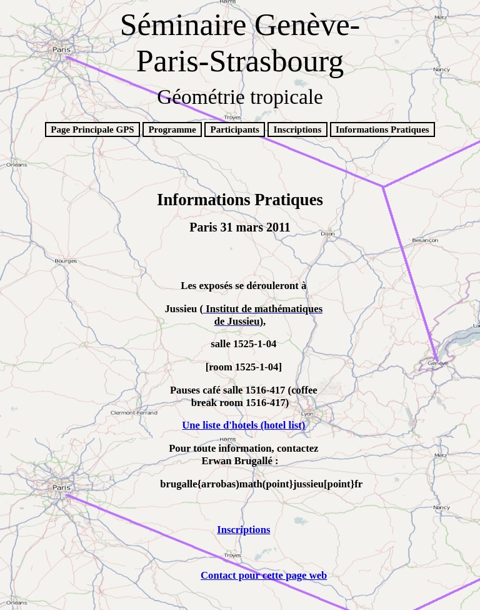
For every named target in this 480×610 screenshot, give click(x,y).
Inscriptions (298, 130)
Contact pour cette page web (264, 575)
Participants (235, 130)
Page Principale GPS (92, 130)
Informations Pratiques (382, 130)
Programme (172, 130)
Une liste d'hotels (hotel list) (243, 425)
